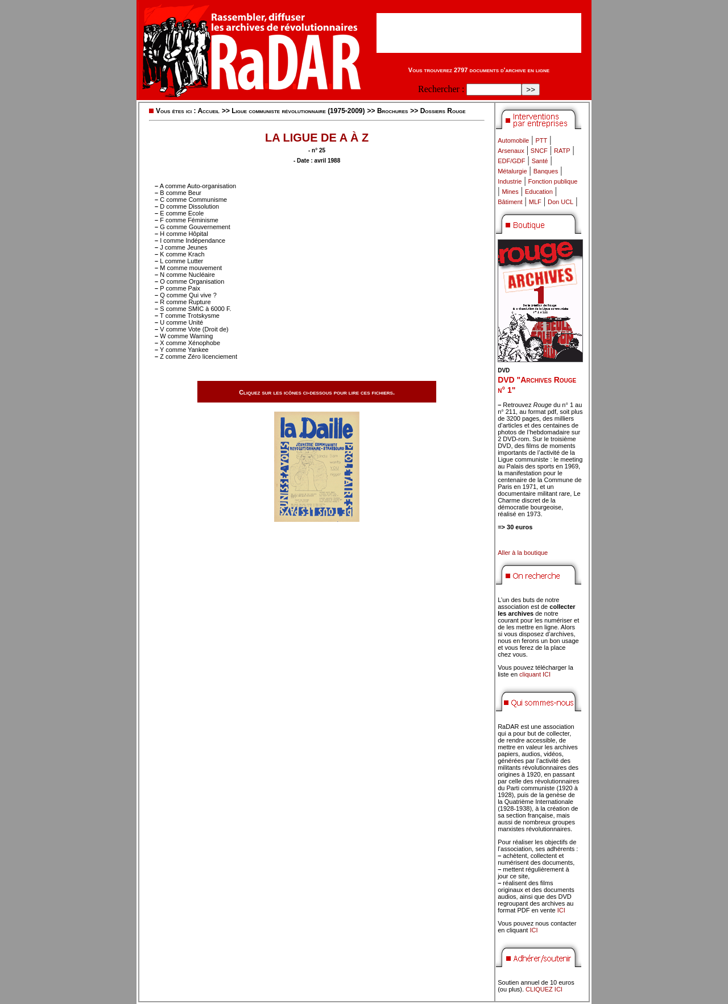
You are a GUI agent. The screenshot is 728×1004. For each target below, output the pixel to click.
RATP (562, 150)
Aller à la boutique (523, 552)
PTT (541, 140)
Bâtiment (510, 201)
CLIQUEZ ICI (544, 989)
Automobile (513, 140)
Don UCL (560, 201)
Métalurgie (512, 171)
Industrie (510, 181)
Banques (545, 171)
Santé (540, 160)
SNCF (539, 150)
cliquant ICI (535, 674)
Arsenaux (511, 150)
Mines (510, 191)
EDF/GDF (511, 160)
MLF (535, 201)
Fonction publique (553, 181)
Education (539, 191)
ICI (561, 910)
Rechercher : (441, 89)
